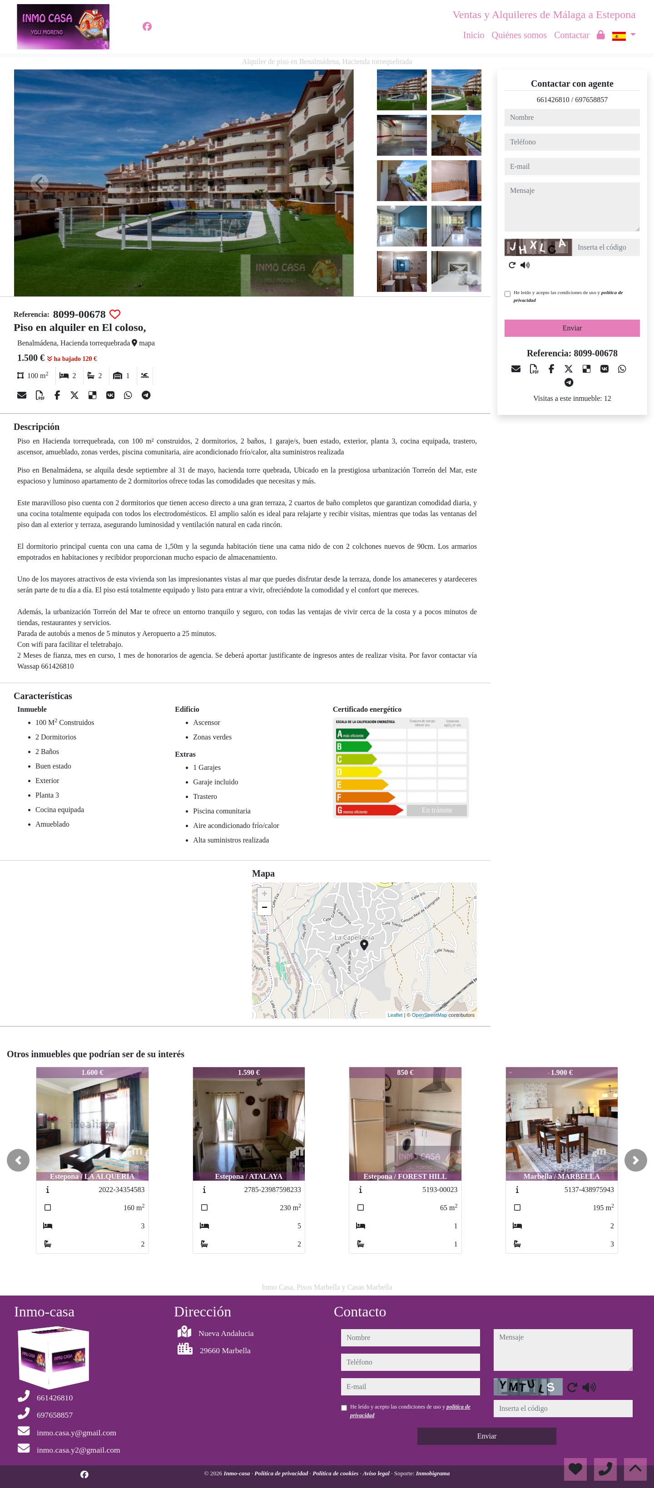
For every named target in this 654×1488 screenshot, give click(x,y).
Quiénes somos (519, 35)
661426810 (553, 99)
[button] (18, 1160)
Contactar (572, 35)
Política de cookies (336, 1473)
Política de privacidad (281, 1473)
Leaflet (395, 1015)
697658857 (591, 99)
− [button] (265, 908)
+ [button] (265, 895)
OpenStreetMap (429, 1015)
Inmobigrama (433, 1473)
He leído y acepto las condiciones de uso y (568, 296)
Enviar (572, 328)
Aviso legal (377, 1473)
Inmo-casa (238, 1473)
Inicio (474, 35)
